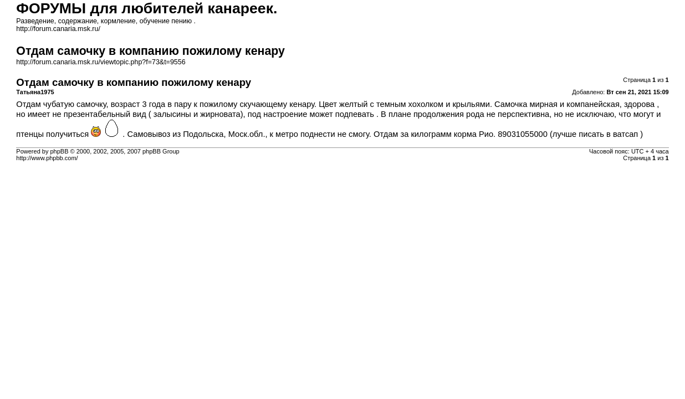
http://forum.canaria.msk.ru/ (58, 29)
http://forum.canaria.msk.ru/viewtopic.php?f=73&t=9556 (100, 62)
